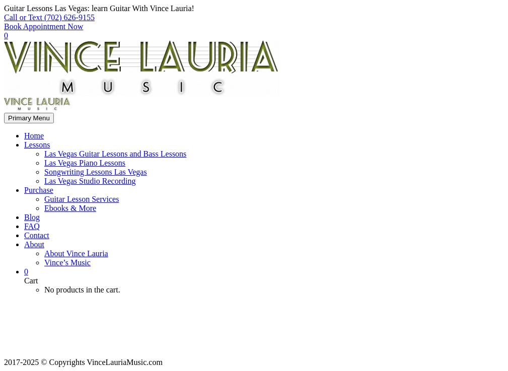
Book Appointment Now (43, 26)
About (34, 244)
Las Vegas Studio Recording (89, 181)
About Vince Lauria (76, 253)
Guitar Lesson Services (81, 199)
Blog (32, 217)
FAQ (32, 226)
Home (34, 135)
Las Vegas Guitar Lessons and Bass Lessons (115, 154)
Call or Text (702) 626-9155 (49, 17)
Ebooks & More (70, 208)
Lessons (37, 144)
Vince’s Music (67, 262)
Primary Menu (29, 118)
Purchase (38, 190)
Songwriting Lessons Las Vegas (95, 172)
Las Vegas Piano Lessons (84, 163)
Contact (36, 235)
